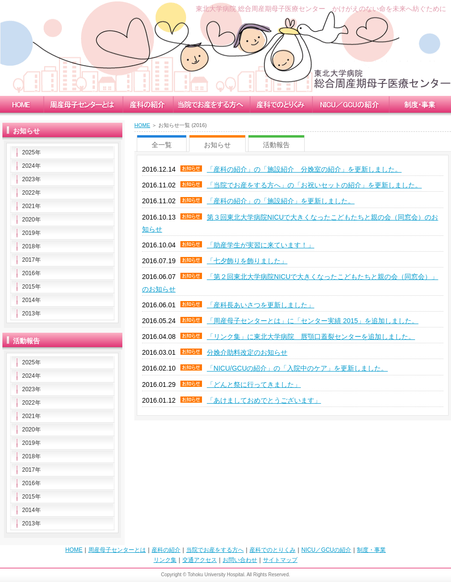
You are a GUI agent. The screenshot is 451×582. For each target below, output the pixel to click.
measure (280, 104)
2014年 (31, 300)
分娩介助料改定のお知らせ (247, 352)
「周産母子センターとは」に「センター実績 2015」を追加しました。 (312, 321)
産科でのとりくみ (272, 550)
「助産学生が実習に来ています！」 (260, 245)
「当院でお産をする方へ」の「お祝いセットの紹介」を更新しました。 (314, 185)
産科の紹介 (166, 550)
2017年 (31, 259)
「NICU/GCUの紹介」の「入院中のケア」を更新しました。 (297, 368)
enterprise (420, 104)
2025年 (31, 152)
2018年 (31, 246)
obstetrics (147, 104)
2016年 (31, 273)
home (21, 104)
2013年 (31, 313)
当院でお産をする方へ (215, 550)
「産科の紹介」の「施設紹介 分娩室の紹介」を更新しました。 (304, 169)
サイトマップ (280, 560)
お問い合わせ (240, 560)
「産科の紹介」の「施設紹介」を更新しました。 (281, 201)
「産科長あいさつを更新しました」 (260, 305)
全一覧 (162, 145)
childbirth (211, 104)
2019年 (31, 233)
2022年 (31, 192)
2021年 (31, 206)
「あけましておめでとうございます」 (264, 400)
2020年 (31, 219)
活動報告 (276, 145)
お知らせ (217, 145)
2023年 (31, 179)
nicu (350, 104)
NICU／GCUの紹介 (326, 550)
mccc (82, 104)
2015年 (31, 286)
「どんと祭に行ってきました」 (254, 384)
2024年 (31, 166)
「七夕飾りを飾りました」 (247, 261)
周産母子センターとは (117, 550)
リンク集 (165, 560)
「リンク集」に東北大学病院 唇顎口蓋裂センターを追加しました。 (311, 336)
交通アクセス (199, 560)
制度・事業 (371, 550)
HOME (142, 125)
